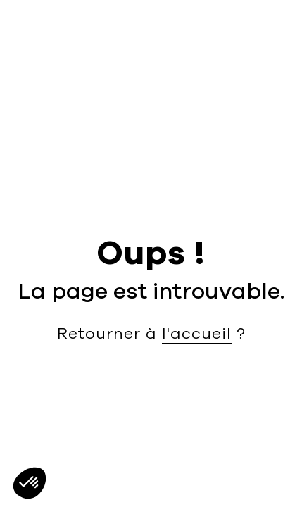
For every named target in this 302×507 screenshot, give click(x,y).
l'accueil (197, 333)
